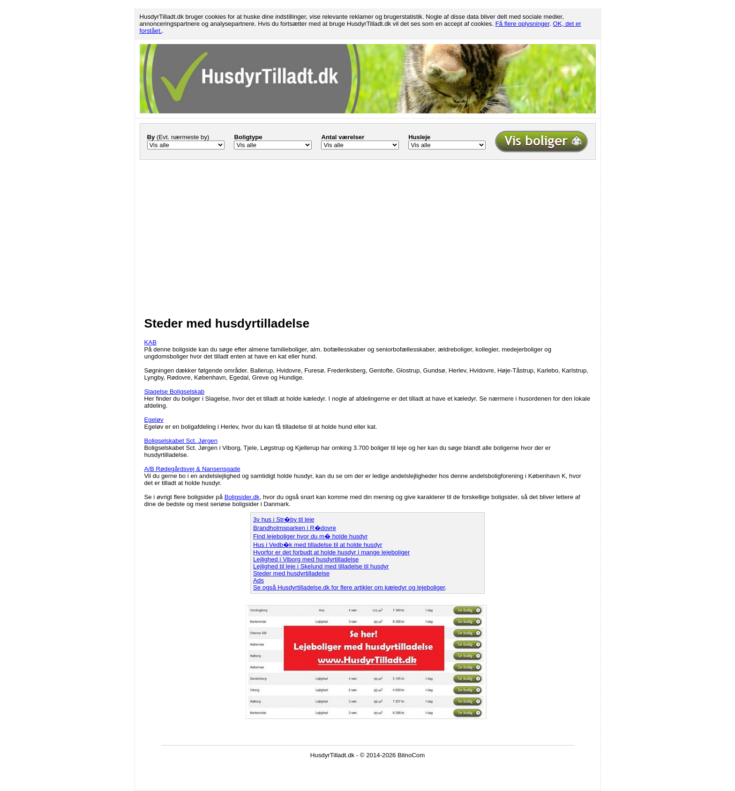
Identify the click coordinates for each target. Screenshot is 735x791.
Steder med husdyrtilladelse (291, 573)
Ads (258, 580)
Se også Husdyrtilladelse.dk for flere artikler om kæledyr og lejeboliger (349, 587)
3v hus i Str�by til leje (284, 519)
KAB (150, 342)
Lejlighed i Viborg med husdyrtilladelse (306, 559)
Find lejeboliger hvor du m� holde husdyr (310, 536)
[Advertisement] (368, 231)
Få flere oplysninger (522, 23)
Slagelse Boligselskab (174, 391)
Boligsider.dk (242, 496)
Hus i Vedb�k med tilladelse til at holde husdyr (317, 544)
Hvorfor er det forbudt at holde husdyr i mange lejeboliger (331, 552)
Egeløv (154, 419)
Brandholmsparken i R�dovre (294, 527)
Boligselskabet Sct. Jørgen (181, 440)
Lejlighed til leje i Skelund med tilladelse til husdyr (321, 566)
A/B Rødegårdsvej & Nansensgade (192, 468)
